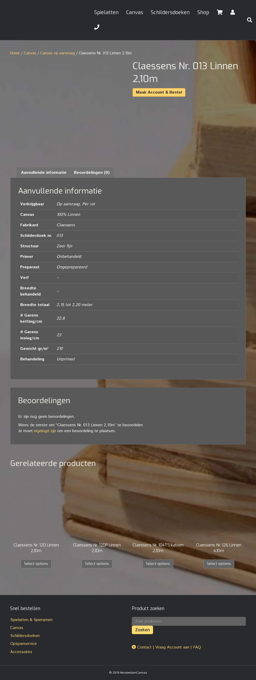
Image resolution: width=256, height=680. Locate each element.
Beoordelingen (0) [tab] (92, 173)
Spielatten (106, 12)
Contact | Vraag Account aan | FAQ (166, 647)
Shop (203, 12)
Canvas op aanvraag (57, 53)
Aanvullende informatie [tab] (44, 173)
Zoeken (142, 630)
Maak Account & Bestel (159, 92)
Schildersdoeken (170, 12)
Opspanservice (23, 644)
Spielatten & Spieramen (31, 620)
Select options (36, 563)
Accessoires (21, 652)
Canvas (134, 12)
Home (15, 53)
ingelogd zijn (45, 431)
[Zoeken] (247, 20)
